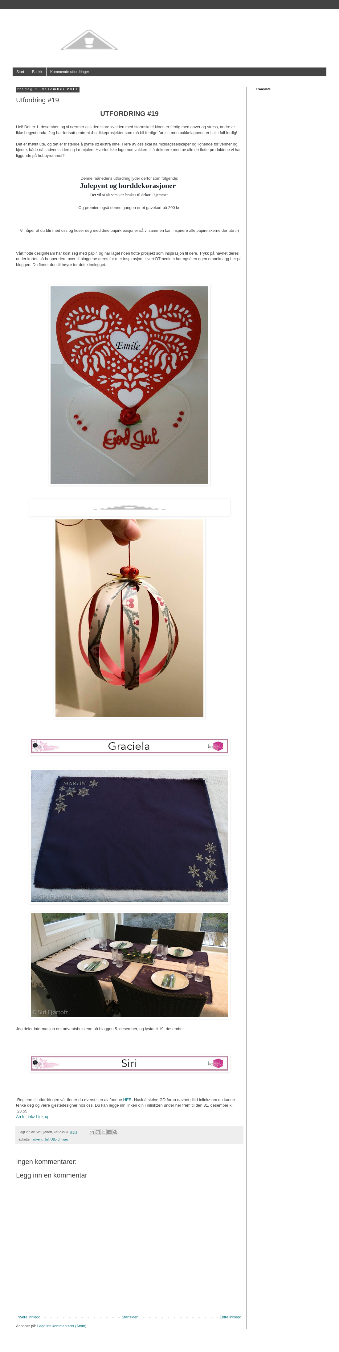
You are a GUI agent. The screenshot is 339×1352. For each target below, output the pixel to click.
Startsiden (130, 1317)
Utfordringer (59, 1139)
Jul (46, 1139)
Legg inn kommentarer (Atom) (61, 1326)
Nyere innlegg (29, 1317)
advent (38, 1139)
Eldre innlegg (230, 1317)
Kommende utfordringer (69, 72)
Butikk (37, 72)
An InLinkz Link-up (33, 1116)
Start (20, 72)
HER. (128, 1099)
